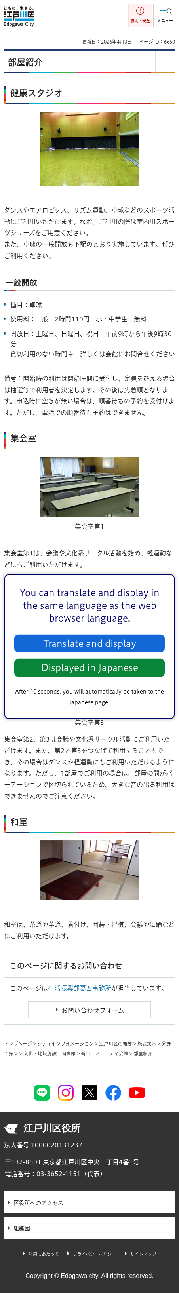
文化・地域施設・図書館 (49, 1053)
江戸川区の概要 (115, 1043)
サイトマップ (143, 1254)
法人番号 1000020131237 (43, 1145)
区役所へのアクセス (38, 1203)
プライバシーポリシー (94, 1254)
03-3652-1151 (58, 1174)
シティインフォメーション (65, 1043)
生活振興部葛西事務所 (79, 988)
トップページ (18, 1043)
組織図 (21, 1228)
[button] (165, 15)
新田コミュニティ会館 (104, 1053)
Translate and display (89, 643)
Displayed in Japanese (89, 667)
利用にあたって (44, 1254)
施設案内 (146, 1043)
